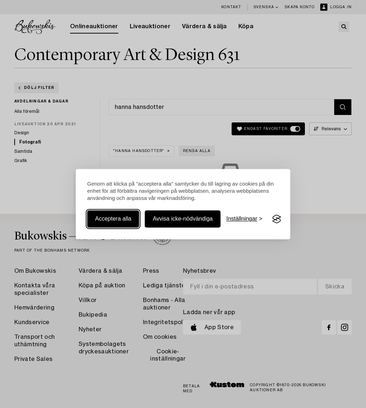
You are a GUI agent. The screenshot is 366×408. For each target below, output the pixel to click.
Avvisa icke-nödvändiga (183, 219)
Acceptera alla (113, 219)
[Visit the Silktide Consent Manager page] (276, 219)
